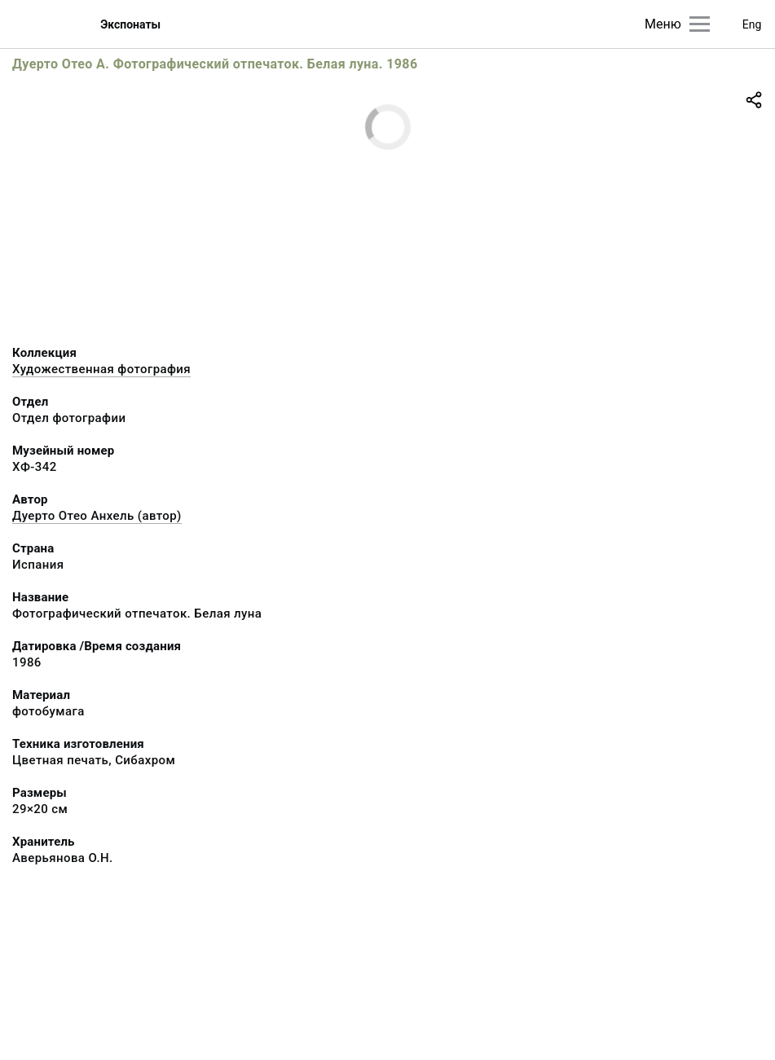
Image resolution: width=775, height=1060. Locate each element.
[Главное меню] (699, 24)
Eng (752, 24)
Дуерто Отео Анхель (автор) (97, 515)
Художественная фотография (101, 369)
